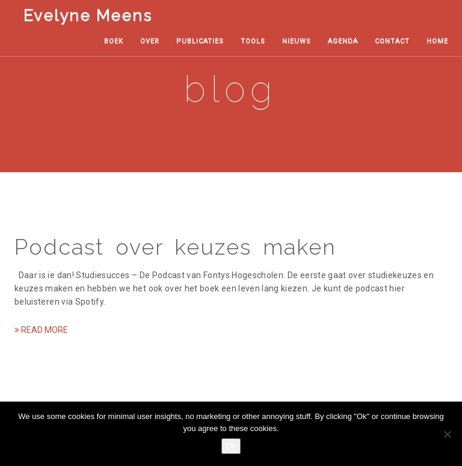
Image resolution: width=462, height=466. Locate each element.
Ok (231, 445)
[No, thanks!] (447, 434)
